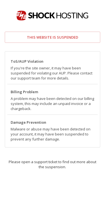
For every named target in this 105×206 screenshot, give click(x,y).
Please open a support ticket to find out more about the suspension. (52, 164)
